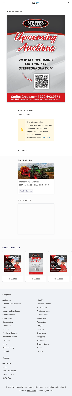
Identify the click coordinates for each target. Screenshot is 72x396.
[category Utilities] (40, 351)
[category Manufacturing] (8, 348)
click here (46, 138)
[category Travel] (39, 348)
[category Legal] (4, 344)
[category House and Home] (9, 337)
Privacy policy (8, 374)
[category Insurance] (6, 340)
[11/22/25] (35, 266)
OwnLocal (42, 387)
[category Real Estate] (41, 318)
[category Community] (7, 318)
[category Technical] (41, 340)
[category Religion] (40, 326)
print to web (31, 391)
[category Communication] (8, 315)
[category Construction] (7, 322)
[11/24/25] (12, 266)
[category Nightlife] (40, 300)
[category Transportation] (43, 344)
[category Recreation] (41, 322)
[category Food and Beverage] (10, 333)
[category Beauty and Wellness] (11, 311)
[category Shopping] (41, 337)
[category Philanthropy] (42, 307)
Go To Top (6, 378)
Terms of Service (9, 371)
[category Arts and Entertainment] (11, 304)
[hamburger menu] (3, 2)
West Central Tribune (20, 387)
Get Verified (7, 363)
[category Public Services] (43, 315)
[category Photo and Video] (44, 311)
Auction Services (26, 191)
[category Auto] (4, 307)
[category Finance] (5, 329)
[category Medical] (5, 351)
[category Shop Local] (41, 333)
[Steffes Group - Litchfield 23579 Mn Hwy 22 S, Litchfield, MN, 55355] (36, 175)
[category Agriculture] (6, 300)
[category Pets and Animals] (44, 304)
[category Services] (40, 329)
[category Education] (6, 326)
